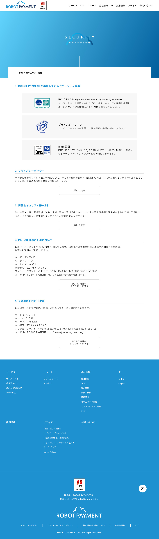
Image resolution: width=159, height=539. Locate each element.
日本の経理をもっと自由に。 (57, 437)
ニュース (92, 5)
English (121, 383)
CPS (83, 383)
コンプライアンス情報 (91, 406)
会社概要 (85, 378)
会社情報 (103, 5)
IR (112, 5)
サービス (73, 5)
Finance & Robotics (52, 428)
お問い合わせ (146, 5)
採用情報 (120, 5)
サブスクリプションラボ (55, 433)
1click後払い (12, 392)
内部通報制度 (120, 525)
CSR (83, 411)
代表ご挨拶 (86, 392)
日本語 (121, 378)
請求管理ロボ (12, 383)
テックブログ (50, 447)
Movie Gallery (50, 451)
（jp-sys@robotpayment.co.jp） (69, 274)
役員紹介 (85, 397)
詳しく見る (79, 190)
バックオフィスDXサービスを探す (59, 442)
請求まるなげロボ (14, 387)
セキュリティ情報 (89, 401)
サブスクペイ (12, 378)
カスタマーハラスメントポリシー (60, 525)
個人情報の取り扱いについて (94, 525)
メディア (132, 5)
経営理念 (85, 387)
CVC (82, 5)
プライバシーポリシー (29, 525)
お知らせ (48, 383)
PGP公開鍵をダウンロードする (79, 284)
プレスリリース (51, 378)
